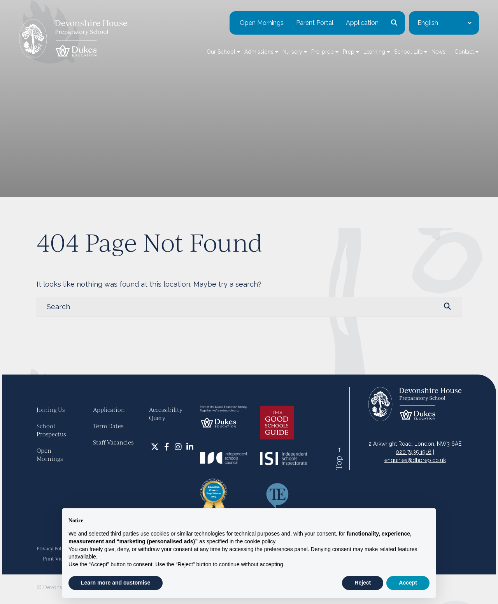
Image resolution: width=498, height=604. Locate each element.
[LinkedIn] (189, 446)
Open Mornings (244, 23)
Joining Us (51, 409)
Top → (338, 458)
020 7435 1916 (413, 452)
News (421, 52)
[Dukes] (223, 416)
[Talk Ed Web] (277, 495)
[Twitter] (155, 446)
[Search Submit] (447, 306)
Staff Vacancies (113, 442)
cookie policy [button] (259, 541)
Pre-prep (305, 52)
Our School (203, 52)
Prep (331, 52)
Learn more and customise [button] (115, 582)
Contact (446, 52)
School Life (391, 52)
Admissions (241, 52)
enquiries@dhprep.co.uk (415, 460)
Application (344, 23)
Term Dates (108, 425)
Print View (55, 558)
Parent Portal (297, 23)
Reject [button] (362, 582)
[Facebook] (166, 446)
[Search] (241, 307)
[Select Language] (427, 23)
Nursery (275, 52)
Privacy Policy (52, 548)
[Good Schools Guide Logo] (277, 422)
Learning (357, 52)
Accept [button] (408, 582)
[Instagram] (178, 446)
